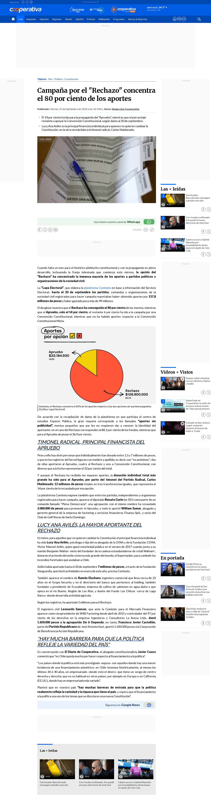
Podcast (91, 19)
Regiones (57, 19)
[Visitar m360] (179, 22)
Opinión (79, 19)
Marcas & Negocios (137, 19)
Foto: (42, 139)
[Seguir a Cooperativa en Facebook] (23, 2)
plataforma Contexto (97, 287)
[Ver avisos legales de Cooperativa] (175, 22)
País (20, 19)
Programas (118, 19)
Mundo (68, 19)
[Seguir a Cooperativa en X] (27, 2)
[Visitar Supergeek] (184, 22)
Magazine (31, 19)
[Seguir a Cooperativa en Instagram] (31, 2)
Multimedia (104, 19)
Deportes (44, 19)
